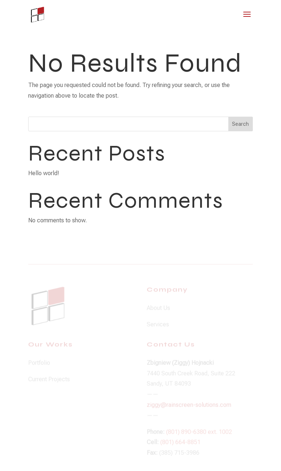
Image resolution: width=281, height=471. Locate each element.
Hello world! (43, 173)
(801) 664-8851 (180, 444)
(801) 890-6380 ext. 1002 (199, 434)
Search (240, 124)
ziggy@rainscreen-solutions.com (189, 407)
